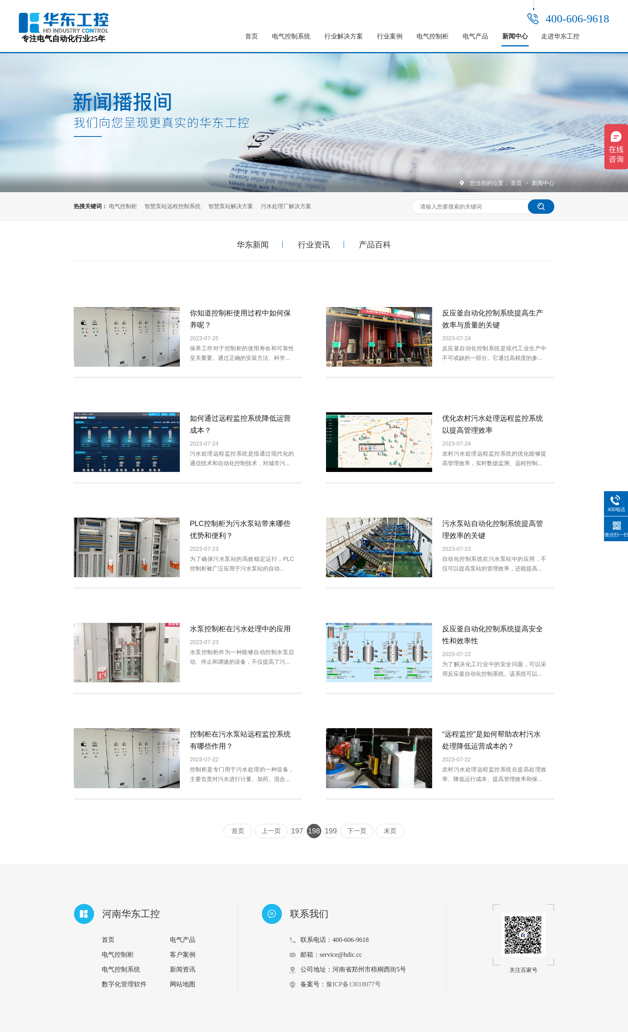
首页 (251, 36)
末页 (390, 830)
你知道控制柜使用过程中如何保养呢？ (240, 319)
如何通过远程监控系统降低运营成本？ (240, 424)
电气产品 (475, 36)
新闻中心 (515, 36)
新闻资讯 (182, 969)
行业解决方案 (343, 36)
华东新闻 (253, 244)
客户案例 (182, 954)
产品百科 (375, 244)
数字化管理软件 (124, 984)
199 (331, 831)
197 (297, 831)
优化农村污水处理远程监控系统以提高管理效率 (492, 424)
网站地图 (182, 984)
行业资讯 (314, 244)
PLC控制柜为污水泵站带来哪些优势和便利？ (240, 530)
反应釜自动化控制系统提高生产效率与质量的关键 (492, 319)
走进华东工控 (560, 36)
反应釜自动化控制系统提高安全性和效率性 (492, 635)
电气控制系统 (291, 36)
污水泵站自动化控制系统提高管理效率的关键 (492, 530)
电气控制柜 (433, 36)
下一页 (356, 830)
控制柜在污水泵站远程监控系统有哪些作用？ (240, 740)
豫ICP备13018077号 (353, 984)
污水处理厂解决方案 (286, 206)
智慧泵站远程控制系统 (173, 206)
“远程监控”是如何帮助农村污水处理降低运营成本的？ (491, 740)
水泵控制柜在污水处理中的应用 (240, 629)
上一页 (271, 830)
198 (314, 831)
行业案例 (390, 36)
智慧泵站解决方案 (230, 206)
